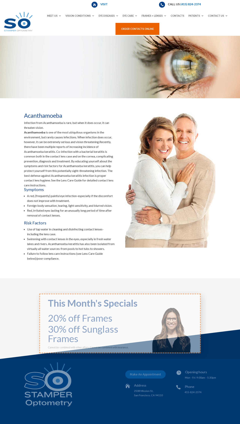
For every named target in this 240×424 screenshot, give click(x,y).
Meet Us (52, 15)
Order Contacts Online (137, 28)
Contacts (177, 15)
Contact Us (216, 15)
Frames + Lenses (152, 15)
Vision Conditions (78, 15)
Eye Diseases (107, 15)
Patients (194, 15)
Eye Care (128, 15)
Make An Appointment (146, 375)
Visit (104, 4)
